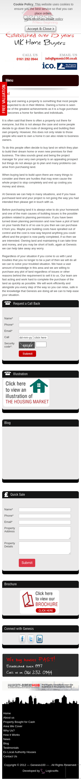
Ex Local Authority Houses (19, 752)
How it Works (11, 734)
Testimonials (11, 747)
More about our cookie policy (43, 19)
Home (7, 713)
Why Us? (9, 730)
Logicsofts (52, 771)
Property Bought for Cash (19, 722)
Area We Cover (12, 726)
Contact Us (10, 756)
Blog (7, 423)
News (6, 739)
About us (8, 717)
